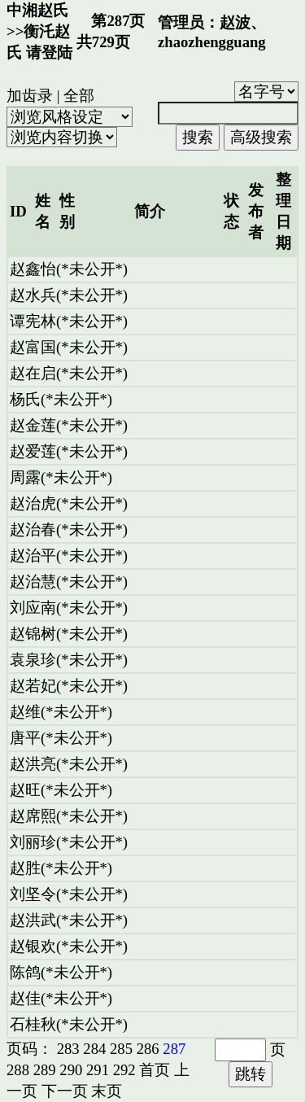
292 (124, 1069)
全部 (78, 95)
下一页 (64, 1091)
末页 (106, 1091)
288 (18, 1069)
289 (44, 1069)
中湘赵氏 (37, 10)
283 (68, 1048)
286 (148, 1048)
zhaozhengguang (212, 41)
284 (94, 1048)
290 (70, 1069)
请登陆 (49, 52)
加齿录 (30, 95)
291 (97, 1069)
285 (121, 1048)
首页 (154, 1069)
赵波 (235, 22)
